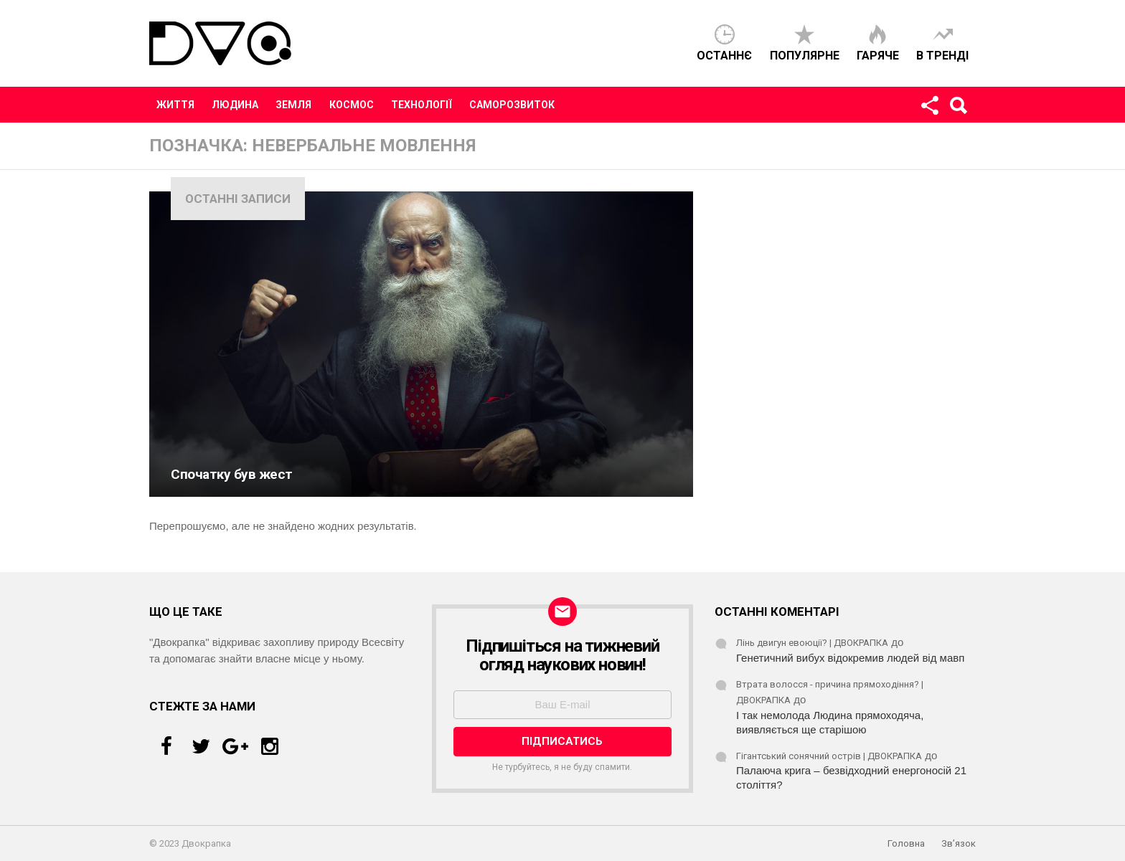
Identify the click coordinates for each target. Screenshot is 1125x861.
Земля (293, 104)
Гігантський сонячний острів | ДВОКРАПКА (829, 756)
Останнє (724, 55)
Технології (421, 104)
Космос (351, 104)
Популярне (804, 55)
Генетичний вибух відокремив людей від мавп (850, 658)
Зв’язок (958, 843)
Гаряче (878, 55)
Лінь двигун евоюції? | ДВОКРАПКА (812, 642)
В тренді (942, 55)
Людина (235, 104)
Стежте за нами (929, 108)
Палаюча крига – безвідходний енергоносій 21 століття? (851, 777)
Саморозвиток (512, 104)
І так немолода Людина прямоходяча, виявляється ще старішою (829, 722)
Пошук (958, 108)
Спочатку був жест (232, 474)
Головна (906, 843)
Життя (175, 104)
